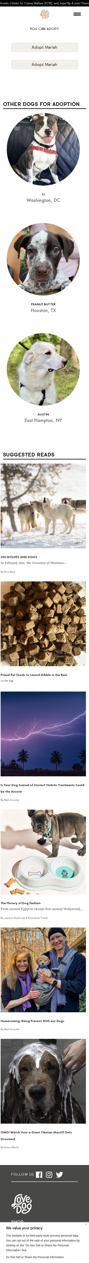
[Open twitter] (59, 1174)
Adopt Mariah (44, 47)
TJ (43, 194)
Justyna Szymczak (15, 918)
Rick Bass (9, 572)
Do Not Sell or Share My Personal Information (35, 1257)
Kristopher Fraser (38, 918)
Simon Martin (11, 1147)
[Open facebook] (39, 1174)
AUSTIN (43, 414)
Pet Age (8, 681)
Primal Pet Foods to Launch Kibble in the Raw (34, 675)
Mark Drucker (12, 800)
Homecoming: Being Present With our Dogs (32, 1021)
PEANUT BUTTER (43, 304)
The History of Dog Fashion (21, 903)
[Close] (86, 1224)
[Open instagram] (49, 1174)
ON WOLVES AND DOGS (19, 557)
